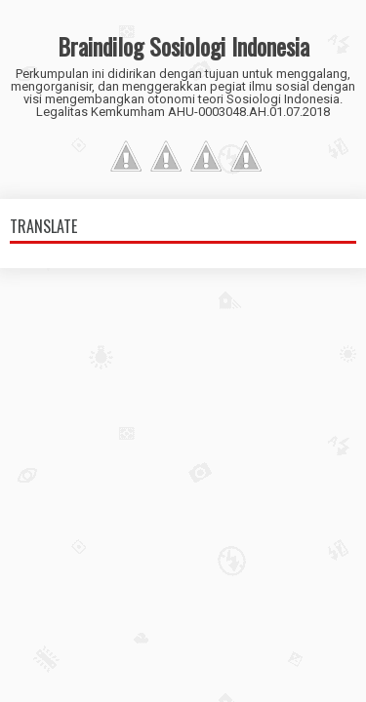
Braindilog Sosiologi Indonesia (183, 45)
